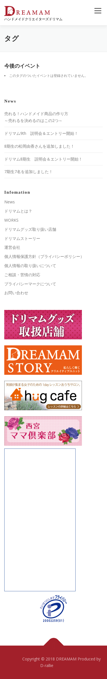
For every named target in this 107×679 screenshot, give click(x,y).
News (9, 202)
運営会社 (12, 247)
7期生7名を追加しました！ (28, 171)
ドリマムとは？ (18, 211)
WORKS (11, 220)
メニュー (98, 10)
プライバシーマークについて (30, 284)
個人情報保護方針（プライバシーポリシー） (44, 256)
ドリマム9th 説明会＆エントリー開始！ (41, 133)
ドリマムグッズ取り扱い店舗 (30, 229)
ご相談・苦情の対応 (22, 274)
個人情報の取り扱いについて (30, 265)
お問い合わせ (16, 292)
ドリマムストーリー (22, 238)
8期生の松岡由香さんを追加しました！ (39, 146)
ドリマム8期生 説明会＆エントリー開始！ (43, 159)
